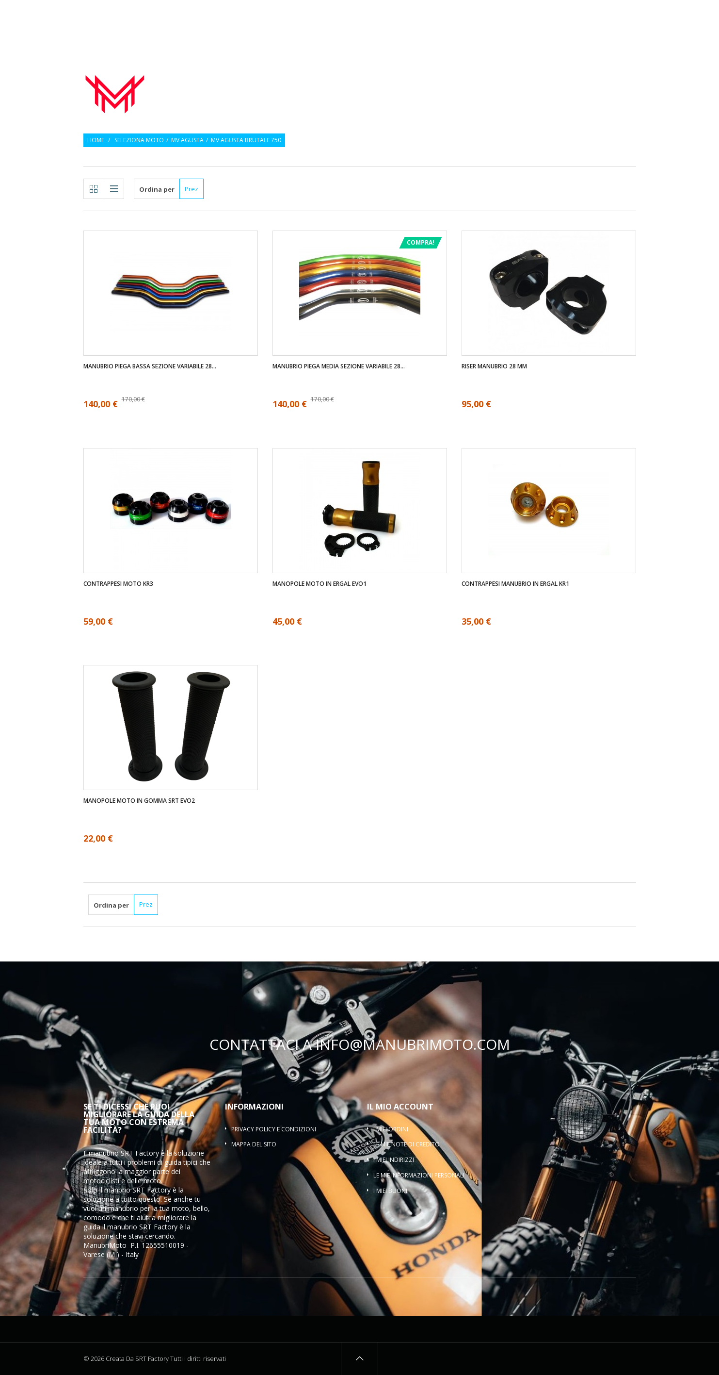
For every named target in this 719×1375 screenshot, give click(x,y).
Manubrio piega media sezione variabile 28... (338, 366)
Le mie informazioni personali (418, 1175)
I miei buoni (390, 1191)
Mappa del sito (253, 1144)
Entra (629, 13)
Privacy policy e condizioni (273, 1129)
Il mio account (400, 1106)
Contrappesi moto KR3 (118, 584)
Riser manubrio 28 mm (494, 366)
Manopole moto (411, 75)
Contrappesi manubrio (506, 75)
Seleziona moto (139, 140)
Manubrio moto (330, 75)
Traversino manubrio (595, 86)
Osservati (595, 13)
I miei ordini (390, 1129)
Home (95, 140)
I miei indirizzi (393, 1160)
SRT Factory (158, 1226)
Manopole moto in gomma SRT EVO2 (139, 801)
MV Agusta (187, 140)
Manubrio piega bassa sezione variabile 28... (149, 366)
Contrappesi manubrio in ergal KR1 (515, 584)
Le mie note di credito (406, 1144)
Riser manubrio (597, 75)
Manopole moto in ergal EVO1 (319, 584)
